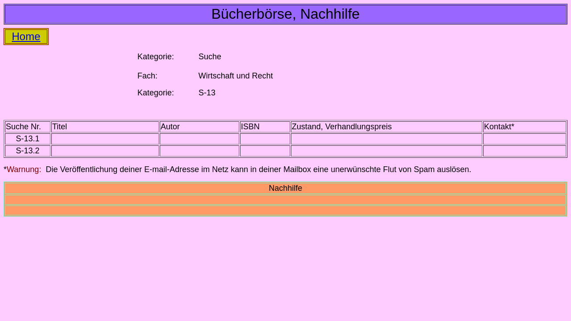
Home (26, 36)
